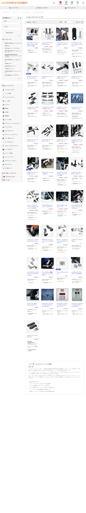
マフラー (7, 104)
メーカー (8, 180)
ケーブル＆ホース (9, 142)
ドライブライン (8, 127)
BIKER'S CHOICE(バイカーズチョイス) (13, 43)
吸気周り (7, 115)
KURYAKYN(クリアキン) (10, 66)
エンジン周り (8, 119)
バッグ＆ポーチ (8, 149)
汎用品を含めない (10, 32)
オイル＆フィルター (9, 89)
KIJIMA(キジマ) (8, 63)
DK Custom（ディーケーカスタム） (12, 48)
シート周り (7, 101)
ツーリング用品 (8, 153)
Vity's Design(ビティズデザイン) (12, 75)
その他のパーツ (8, 168)
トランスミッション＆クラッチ (12, 123)
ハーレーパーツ (10, 85)
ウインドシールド (9, 157)
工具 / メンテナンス (11, 173)
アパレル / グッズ (10, 176)
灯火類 (6, 112)
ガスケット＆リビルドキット (12, 145)
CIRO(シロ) (7, 45)
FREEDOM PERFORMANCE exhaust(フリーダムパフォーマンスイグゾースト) (13, 56)
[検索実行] (54, 3)
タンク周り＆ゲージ (9, 138)
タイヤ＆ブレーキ (9, 130)
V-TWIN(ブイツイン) (9, 68)
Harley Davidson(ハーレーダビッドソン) (13, 60)
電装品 (6, 108)
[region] (43, 12)
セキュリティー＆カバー (11, 160)
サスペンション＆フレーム (11, 134)
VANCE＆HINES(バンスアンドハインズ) (13, 72)
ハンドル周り (8, 93)
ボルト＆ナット (8, 164)
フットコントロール (9, 97)
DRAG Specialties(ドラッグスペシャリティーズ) (13, 51)
